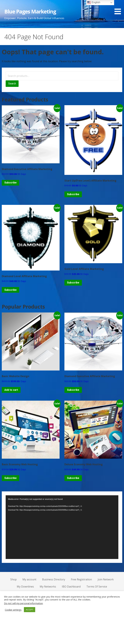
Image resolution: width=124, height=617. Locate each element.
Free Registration (81, 579)
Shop (13, 579)
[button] (119, 7)
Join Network (106, 579)
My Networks (48, 586)
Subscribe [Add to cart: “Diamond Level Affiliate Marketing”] (10, 289)
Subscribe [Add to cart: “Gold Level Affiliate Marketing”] (73, 282)
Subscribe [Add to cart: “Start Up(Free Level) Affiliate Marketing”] (73, 194)
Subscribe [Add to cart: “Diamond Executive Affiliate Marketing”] (10, 182)
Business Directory (53, 579)
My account (29, 579)
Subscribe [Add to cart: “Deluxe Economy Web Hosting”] (73, 478)
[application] (62, 527)
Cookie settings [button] (13, 609)
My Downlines (25, 586)
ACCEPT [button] (29, 609)
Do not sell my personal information (23, 603)
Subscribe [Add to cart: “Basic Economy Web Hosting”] (10, 478)
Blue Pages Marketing (30, 11)
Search (12, 83)
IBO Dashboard (71, 586)
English (93, 3)
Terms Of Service (96, 586)
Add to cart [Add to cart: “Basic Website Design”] (11, 389)
